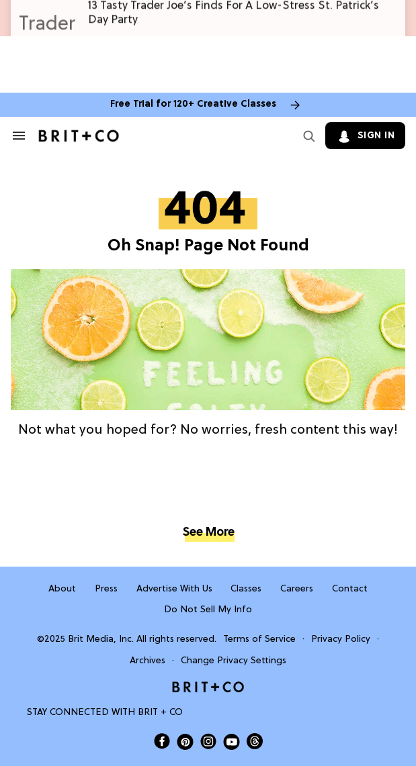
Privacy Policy (340, 639)
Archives (147, 661)
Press (106, 589)
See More (208, 532)
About (62, 589)
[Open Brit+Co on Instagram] (208, 741)
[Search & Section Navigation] (19, 136)
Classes (246, 589)
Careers (296, 589)
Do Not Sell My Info (208, 610)
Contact (350, 589)
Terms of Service (259, 639)
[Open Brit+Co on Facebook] (162, 741)
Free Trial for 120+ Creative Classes (193, 104)
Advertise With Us (174, 589)
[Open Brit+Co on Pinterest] (185, 741)
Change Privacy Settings (233, 661)
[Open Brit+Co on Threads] (255, 741)
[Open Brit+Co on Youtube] (231, 741)
